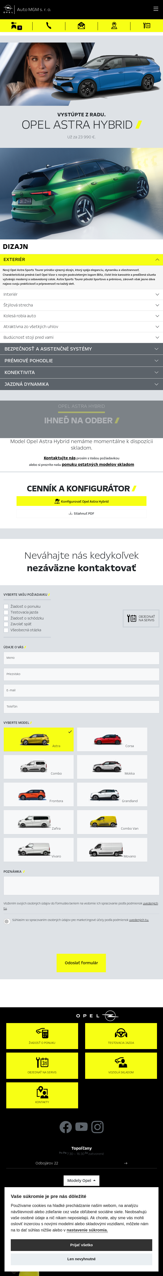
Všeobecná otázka (26, 629)
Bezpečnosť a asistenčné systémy (48, 349)
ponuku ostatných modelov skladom (98, 464)
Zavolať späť (21, 623)
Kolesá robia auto (20, 316)
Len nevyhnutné (81, 1259)
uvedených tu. (139, 920)
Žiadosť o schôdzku (27, 618)
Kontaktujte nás (60, 458)
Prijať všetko (81, 1245)
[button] (81, 963)
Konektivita (20, 372)
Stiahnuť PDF (81, 513)
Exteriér (14, 259)
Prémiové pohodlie (29, 360)
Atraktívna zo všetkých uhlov (31, 327)
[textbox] (81, 658)
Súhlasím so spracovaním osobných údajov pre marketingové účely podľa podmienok (80, 920)
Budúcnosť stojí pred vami (29, 337)
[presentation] (82, 938)
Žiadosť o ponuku (26, 606)
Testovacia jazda (24, 612)
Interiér (11, 294)
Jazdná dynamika (27, 384)
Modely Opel (79, 1180)
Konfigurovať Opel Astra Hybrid (81, 501)
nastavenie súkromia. (87, 1230)
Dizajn (15, 246)
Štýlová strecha (18, 305)
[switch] (7, 921)
